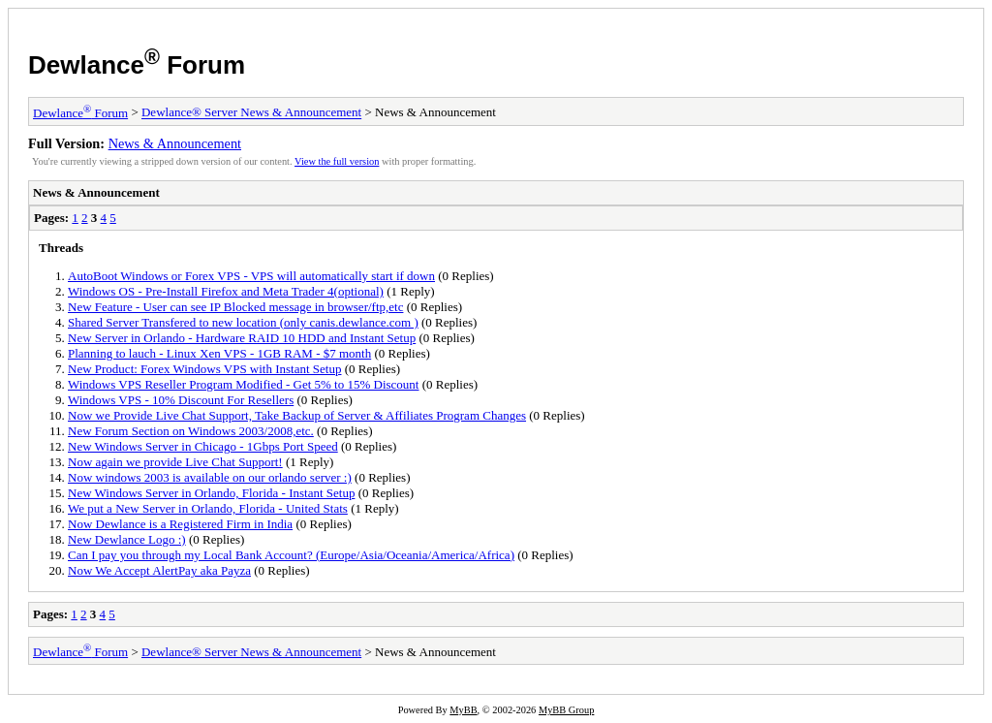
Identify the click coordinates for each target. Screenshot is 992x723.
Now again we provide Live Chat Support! (175, 462)
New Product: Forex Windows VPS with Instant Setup (204, 369)
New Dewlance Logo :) (127, 539)
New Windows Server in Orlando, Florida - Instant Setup (211, 493)
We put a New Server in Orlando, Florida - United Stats (208, 508)
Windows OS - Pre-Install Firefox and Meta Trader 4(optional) (226, 291)
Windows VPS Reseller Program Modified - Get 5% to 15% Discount (243, 384)
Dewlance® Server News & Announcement (251, 113)
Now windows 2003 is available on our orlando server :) (210, 477)
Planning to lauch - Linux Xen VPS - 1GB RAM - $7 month (219, 353)
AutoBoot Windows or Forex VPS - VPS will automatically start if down (251, 275)
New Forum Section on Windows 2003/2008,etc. (191, 431)
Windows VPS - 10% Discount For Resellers (181, 400)
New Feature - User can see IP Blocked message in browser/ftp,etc (235, 306)
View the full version (336, 161)
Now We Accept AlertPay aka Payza (159, 570)
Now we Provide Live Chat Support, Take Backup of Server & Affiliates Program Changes (297, 415)
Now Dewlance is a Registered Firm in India (180, 524)
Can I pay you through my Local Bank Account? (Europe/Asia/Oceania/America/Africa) (291, 555)
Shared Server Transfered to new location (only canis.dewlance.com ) (243, 322)
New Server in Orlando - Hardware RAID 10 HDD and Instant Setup (242, 337)
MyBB (463, 710)
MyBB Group (566, 710)
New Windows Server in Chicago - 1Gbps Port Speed (203, 446)
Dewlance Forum (136, 64)
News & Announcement (174, 143)
